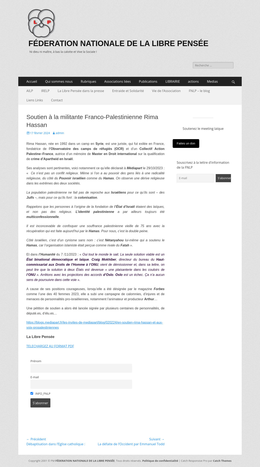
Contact (57, 100)
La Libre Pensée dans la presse (81, 91)
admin (60, 133)
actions (193, 81)
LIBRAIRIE (172, 81)
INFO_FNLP (40, 393)
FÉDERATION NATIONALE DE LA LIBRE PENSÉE (118, 43)
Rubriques (88, 81)
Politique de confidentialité (160, 461)
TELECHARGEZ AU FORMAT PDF (50, 346)
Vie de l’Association (166, 91)
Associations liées (117, 81)
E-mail (34, 377)
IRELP (45, 91)
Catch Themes (222, 461)
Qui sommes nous (59, 81)
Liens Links (34, 100)
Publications (148, 81)
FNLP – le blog (199, 91)
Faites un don (186, 143)
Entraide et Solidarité (128, 91)
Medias (212, 81)
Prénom (35, 361)
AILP (29, 91)
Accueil (31, 81)
